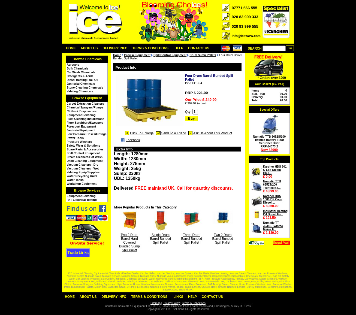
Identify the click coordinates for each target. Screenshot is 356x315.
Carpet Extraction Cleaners (85, 103)
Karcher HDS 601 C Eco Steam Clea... (274, 170)
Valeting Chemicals (80, 91)
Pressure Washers (79, 141)
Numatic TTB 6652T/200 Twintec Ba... (272, 184)
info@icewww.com (246, 36)
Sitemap (155, 303)
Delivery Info (114, 48)
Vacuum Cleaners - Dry (82, 164)
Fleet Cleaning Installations (85, 118)
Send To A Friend (173, 133)
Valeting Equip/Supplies (83, 172)
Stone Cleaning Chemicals (85, 87)
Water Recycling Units (82, 176)
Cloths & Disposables (82, 111)
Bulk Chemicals (77, 68)
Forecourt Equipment (81, 126)
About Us (89, 48)
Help (178, 48)
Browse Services (87, 190)
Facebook (133, 140)
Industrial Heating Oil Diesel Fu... (275, 212)
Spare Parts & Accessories (85, 149)
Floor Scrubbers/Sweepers (85, 122)
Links (178, 297)
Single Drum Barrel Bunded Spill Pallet (160, 238)
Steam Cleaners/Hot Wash (85, 157)
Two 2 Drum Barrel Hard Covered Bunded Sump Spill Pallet (129, 242)
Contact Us (198, 48)
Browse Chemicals (87, 59)
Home (71, 48)
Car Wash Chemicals (81, 72)
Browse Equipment (87, 98)
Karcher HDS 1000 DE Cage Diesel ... (272, 199)
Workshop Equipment (82, 183)
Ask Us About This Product (212, 133)
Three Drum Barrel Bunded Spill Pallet (191, 238)
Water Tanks (75, 179)
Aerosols (73, 64)
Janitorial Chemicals (81, 83)
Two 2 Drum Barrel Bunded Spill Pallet (222, 238)
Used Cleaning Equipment (85, 160)
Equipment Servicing (81, 115)
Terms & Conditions (150, 48)
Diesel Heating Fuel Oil (82, 79)
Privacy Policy (171, 303)
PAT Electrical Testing (82, 199)
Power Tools (75, 138)
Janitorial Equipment (81, 130)
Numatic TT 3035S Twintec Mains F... (273, 226)
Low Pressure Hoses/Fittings (87, 134)
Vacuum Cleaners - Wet (83, 168)
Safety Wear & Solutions (83, 145)
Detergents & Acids (80, 76)
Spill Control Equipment (83, 153)
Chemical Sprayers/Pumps (85, 107)
